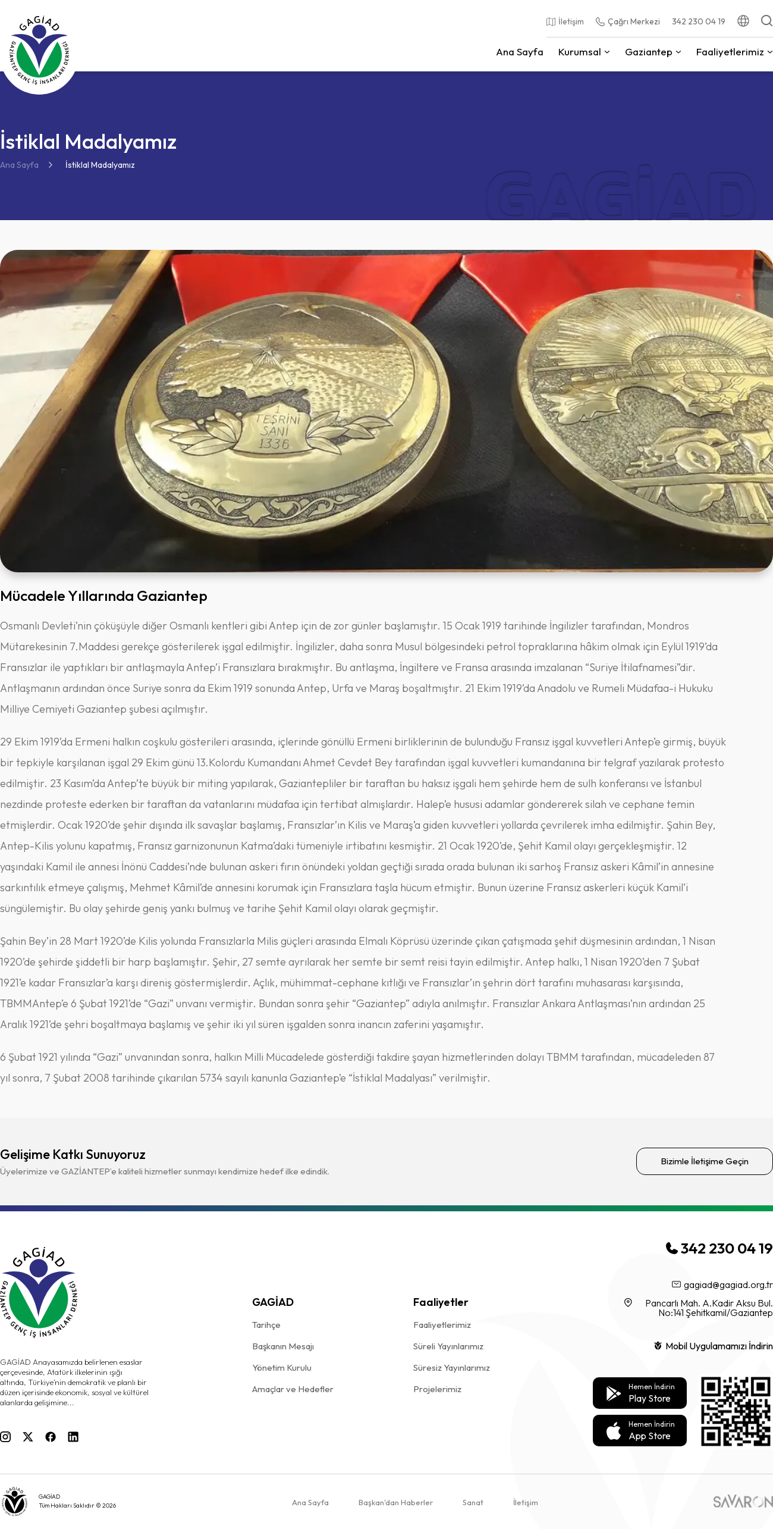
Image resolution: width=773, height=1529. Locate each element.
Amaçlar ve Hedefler (293, 1389)
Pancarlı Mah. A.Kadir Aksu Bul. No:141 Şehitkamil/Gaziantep (698, 1307)
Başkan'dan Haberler (396, 1502)
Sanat (473, 1502)
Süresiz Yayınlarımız (451, 1367)
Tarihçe (266, 1324)
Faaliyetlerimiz (442, 1324)
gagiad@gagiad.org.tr (722, 1284)
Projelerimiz (437, 1389)
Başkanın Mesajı (283, 1346)
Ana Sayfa (19, 165)
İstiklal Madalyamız (100, 165)
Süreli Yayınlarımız (448, 1346)
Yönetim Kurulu (282, 1367)
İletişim (525, 1502)
